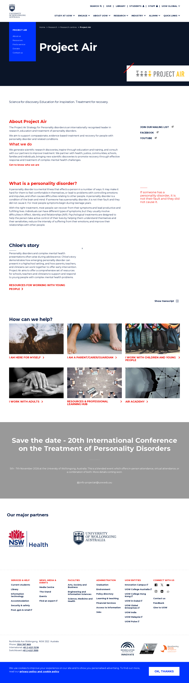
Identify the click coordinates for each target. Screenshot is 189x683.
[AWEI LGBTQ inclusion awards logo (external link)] (148, 648)
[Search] (96, 6)
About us (17, 36)
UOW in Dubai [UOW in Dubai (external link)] (132, 601)
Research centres (68, 27)
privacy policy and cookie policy (39, 671)
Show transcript (165, 301)
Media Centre (46, 587)
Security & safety (20, 605)
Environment (103, 589)
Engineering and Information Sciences (79, 593)
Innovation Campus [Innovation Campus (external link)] (135, 585)
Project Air (20, 30)
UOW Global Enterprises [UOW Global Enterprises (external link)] (131, 606)
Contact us (18, 53)
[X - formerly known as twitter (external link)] (162, 585)
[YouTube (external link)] (168, 585)
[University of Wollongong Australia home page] (17, 11)
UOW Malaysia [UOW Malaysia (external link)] (132, 617)
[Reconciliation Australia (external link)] (128, 648)
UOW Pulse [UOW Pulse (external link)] (131, 621)
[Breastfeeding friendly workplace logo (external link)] (169, 649)
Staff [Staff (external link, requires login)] (151, 6)
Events (43, 596)
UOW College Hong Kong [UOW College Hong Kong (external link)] (135, 595)
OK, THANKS (164, 671)
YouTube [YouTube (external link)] (146, 138)
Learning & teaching (107, 598)
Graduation (102, 585)
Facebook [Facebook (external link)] (147, 132)
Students (135, 6)
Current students (20, 585)
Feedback (158, 603)
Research (52, 27)
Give (108, 6)
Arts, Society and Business (77, 586)
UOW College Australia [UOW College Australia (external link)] (137, 589)
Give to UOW (160, 607)
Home (42, 27)
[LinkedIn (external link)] (162, 591)
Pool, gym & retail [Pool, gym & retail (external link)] (20, 610)
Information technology (17, 595)
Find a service (19, 44)
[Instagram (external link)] (156, 591)
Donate (16, 48)
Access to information (108, 607)
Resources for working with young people (37, 287)
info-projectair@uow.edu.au (94, 482)
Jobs (98, 612)
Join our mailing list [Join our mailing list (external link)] (154, 127)
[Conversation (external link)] (168, 591)
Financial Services (106, 603)
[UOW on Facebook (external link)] (156, 585)
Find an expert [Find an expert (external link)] (47, 601)
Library (120, 6)
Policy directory (104, 594)
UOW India (130, 612)
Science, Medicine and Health (80, 600)
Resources (17, 40)
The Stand (45, 592)
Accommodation (20, 601)
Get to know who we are (24, 165)
